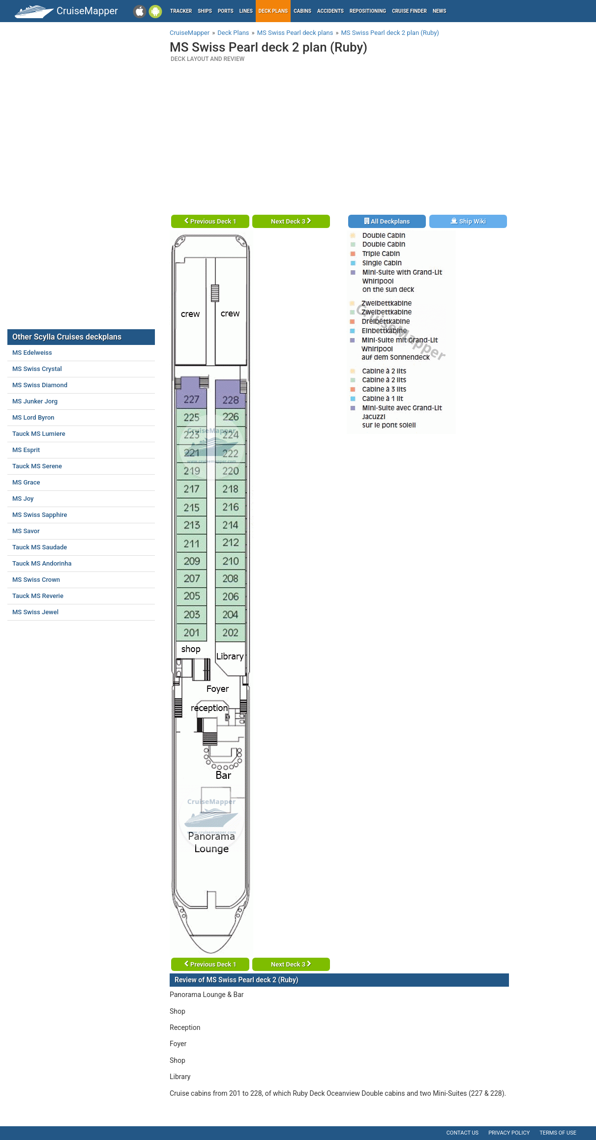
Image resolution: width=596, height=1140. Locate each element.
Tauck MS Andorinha (41, 563)
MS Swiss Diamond (39, 385)
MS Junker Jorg (35, 401)
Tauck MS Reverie (37, 595)
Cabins (302, 11)
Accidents (330, 11)
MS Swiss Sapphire (39, 514)
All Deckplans (387, 221)
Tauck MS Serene (37, 466)
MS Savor (26, 531)
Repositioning (368, 11)
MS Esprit (26, 450)
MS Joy (22, 498)
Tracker (181, 11)
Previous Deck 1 (210, 221)
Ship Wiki (468, 221)
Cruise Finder (409, 11)
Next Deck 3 (291, 221)
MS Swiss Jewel (35, 612)
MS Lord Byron (33, 417)
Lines (246, 11)
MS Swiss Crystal (37, 368)
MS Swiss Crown (36, 579)
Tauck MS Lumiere (38, 433)
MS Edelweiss (32, 352)
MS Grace (26, 482)
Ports (226, 11)
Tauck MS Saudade (39, 547)
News (440, 11)
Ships (205, 11)
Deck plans (273, 11)
